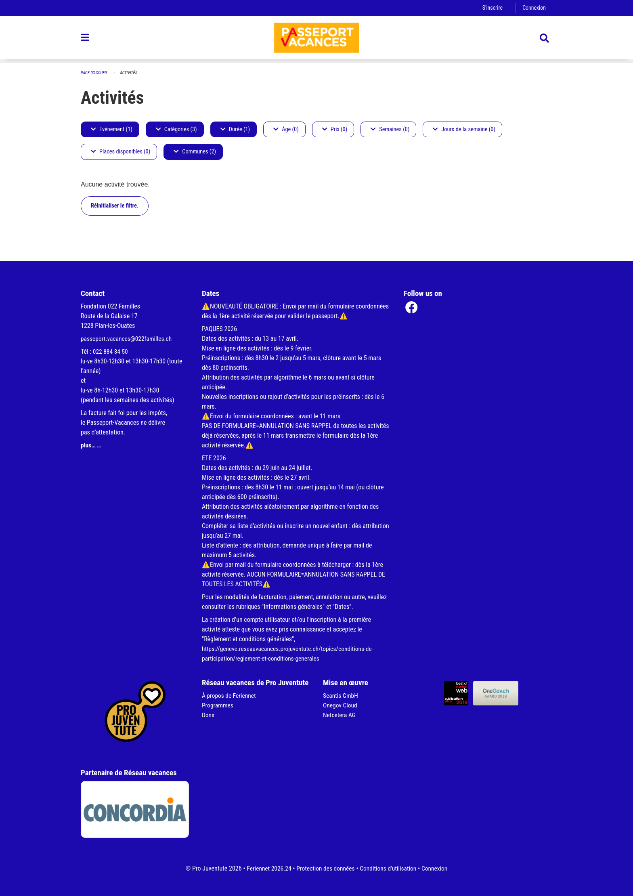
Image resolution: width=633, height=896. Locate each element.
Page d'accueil (95, 73)
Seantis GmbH (341, 695)
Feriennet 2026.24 (266, 868)
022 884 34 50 (111, 351)
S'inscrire (491, 7)
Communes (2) (195, 152)
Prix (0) (335, 129)
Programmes (218, 705)
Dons (208, 715)
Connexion (534, 7)
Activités (130, 73)
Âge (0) (286, 129)
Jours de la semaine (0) (464, 129)
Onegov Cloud (340, 705)
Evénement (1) (111, 129)
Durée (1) (235, 129)
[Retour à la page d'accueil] (316, 39)
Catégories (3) (176, 129)
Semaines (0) (390, 129)
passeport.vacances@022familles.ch (128, 338)
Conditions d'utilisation (389, 868)
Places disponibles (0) (120, 152)
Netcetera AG (340, 715)
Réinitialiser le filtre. (114, 205)
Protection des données (325, 868)
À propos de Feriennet (230, 695)
